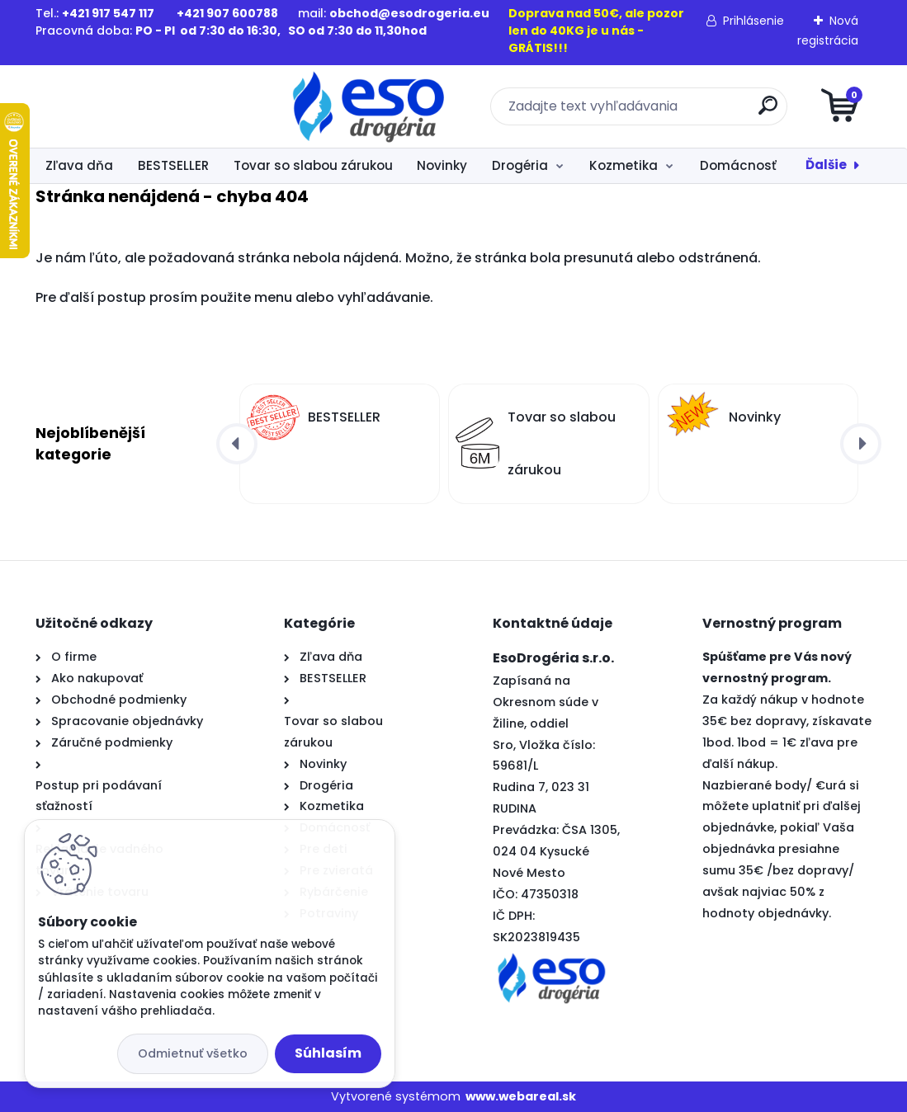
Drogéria (520, 165)
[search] (651, 112)
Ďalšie (826, 164)
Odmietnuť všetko (193, 1053)
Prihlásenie (753, 20)
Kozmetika (623, 165)
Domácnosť (738, 165)
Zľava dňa (79, 165)
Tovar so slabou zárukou (313, 165)
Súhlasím (328, 1053)
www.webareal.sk (520, 1096)
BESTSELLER (173, 165)
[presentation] (236, 443)
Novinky (442, 165)
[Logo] (136, 106)
